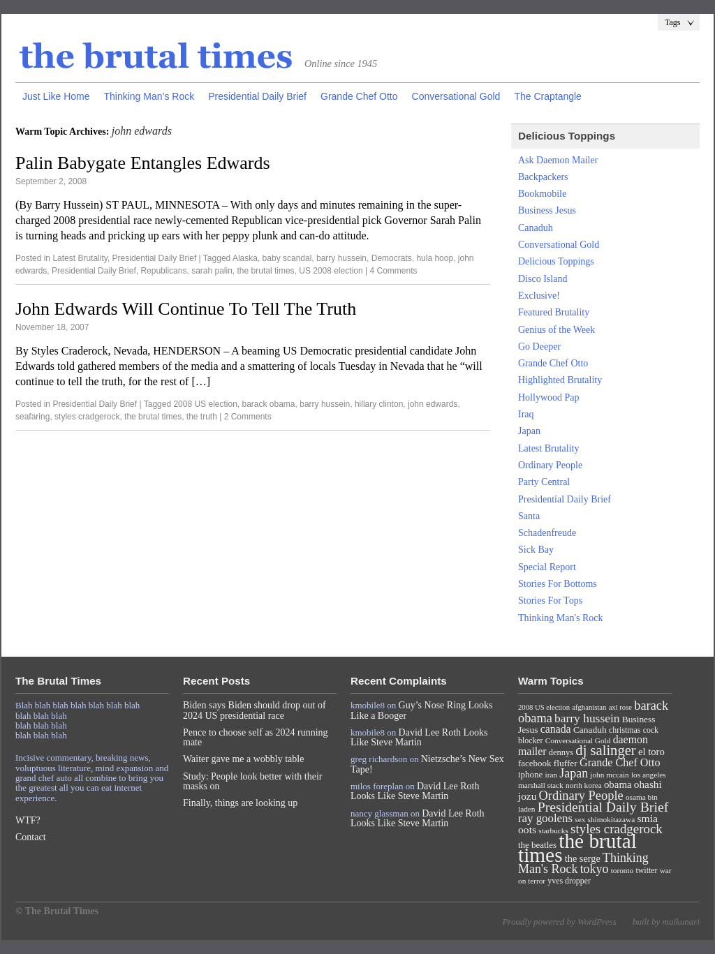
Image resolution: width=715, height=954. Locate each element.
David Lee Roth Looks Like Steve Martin (419, 737)
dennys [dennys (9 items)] (561, 752)
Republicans (163, 271)
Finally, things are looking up (240, 803)
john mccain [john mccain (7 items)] (609, 774)
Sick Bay (536, 549)
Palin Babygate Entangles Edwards (142, 163)
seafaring (32, 417)
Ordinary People (550, 465)
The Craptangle (548, 96)
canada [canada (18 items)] (555, 729)
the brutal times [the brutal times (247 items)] (577, 848)
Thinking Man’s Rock (148, 96)
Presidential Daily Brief (257, 96)
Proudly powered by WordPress (559, 921)
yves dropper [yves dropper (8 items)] (569, 881)
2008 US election (205, 404)
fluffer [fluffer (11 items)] (565, 763)
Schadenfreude (547, 533)
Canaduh (535, 228)
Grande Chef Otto (359, 96)
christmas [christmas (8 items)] (624, 730)
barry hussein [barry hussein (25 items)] (586, 718)
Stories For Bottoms (557, 584)
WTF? (27, 820)
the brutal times (266, 271)
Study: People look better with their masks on (252, 781)
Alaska (245, 258)
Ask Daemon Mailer (558, 160)
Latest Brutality (79, 258)
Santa (529, 516)
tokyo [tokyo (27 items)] (594, 869)
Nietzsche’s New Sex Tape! (427, 764)
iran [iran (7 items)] (551, 774)
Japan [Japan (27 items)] (573, 773)
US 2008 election (330, 271)
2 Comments (248, 417)
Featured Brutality (553, 312)
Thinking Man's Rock (560, 618)
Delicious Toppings (556, 261)
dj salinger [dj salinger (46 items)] (605, 750)
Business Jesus (547, 210)
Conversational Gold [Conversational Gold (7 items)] (578, 740)
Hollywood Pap (549, 397)
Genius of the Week (556, 330)
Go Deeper (539, 346)
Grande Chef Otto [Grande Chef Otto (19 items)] (620, 762)
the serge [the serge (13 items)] (582, 858)
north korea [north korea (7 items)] (584, 785)
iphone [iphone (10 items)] (530, 774)
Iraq (526, 414)
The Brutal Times (156, 56)
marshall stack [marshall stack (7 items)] (540, 785)
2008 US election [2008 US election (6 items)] (544, 707)
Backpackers (543, 177)
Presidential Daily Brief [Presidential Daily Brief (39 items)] (603, 806)
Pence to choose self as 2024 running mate (255, 737)
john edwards (432, 404)
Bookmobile (542, 193)
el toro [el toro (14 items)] (651, 751)
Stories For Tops (550, 600)
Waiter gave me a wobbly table (243, 759)
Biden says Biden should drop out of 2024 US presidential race (254, 710)
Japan (529, 431)
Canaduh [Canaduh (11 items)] (590, 729)
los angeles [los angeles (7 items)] (648, 774)
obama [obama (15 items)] (618, 784)
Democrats (391, 258)
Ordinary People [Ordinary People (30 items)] (581, 796)
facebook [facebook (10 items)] (534, 763)
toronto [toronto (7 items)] (622, 870)
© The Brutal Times (56, 911)
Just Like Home (55, 96)
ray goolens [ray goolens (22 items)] (545, 818)
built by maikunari (666, 921)
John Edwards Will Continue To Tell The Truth (185, 309)
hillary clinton (379, 404)
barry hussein (341, 258)
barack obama (268, 404)
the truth (201, 417)
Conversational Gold (456, 96)
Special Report (547, 567)
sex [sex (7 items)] (580, 819)
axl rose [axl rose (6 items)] (620, 707)
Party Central (544, 482)
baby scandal (287, 258)
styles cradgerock (86, 417)
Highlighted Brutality (560, 380)
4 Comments (393, 271)
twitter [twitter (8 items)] (647, 870)
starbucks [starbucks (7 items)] (553, 830)
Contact (30, 837)
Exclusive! (539, 295)
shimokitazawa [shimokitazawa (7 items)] (611, 819)
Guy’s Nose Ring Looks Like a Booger (422, 710)
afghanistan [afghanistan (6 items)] (589, 707)
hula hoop (434, 258)
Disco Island (542, 279)
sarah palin (212, 271)
